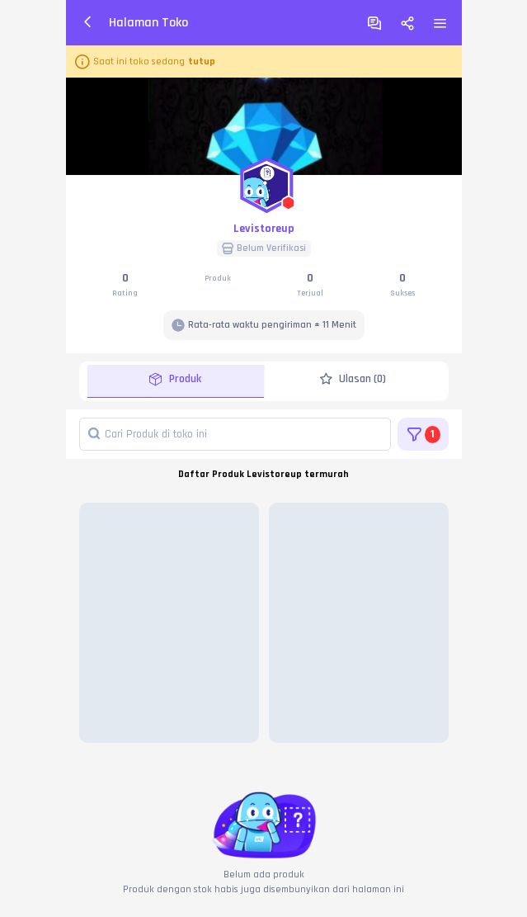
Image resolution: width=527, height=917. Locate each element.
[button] (264, 181)
